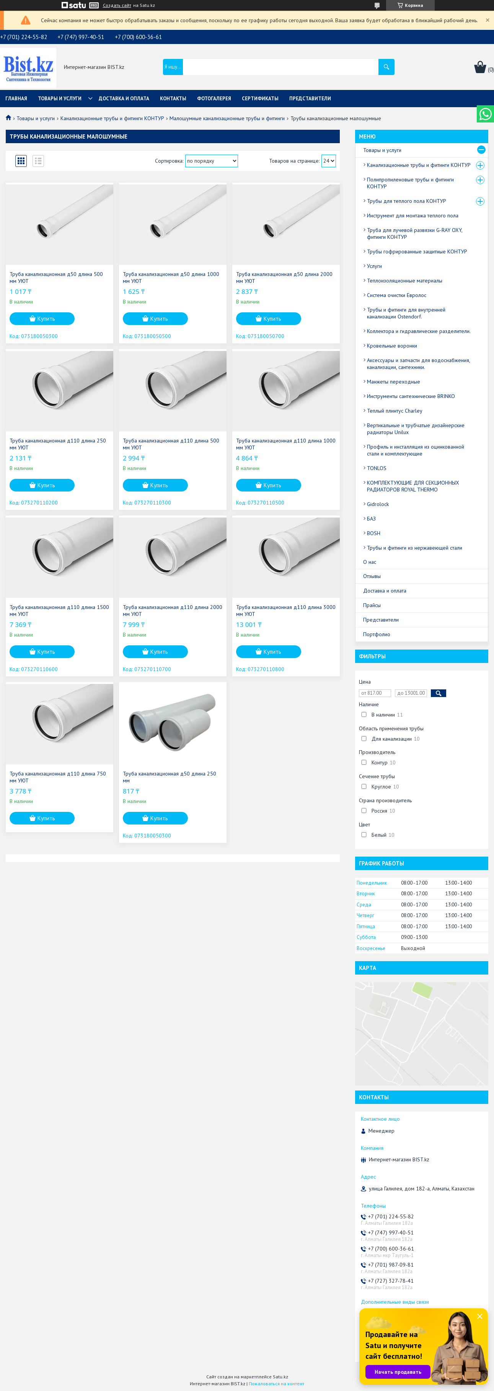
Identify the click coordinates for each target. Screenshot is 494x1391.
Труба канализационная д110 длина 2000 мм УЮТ (172, 610)
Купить (46, 318)
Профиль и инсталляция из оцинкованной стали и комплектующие (415, 450)
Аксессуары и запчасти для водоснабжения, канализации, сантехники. (418, 364)
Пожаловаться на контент (276, 1383)
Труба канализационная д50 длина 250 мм (169, 777)
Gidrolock (378, 504)
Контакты (173, 98)
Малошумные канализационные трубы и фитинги (227, 118)
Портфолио (376, 634)
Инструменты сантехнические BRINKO (411, 396)
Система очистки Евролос (396, 295)
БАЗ (371, 518)
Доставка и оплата (124, 98)
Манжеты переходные (393, 381)
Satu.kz (280, 1377)
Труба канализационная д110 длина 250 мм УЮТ (58, 444)
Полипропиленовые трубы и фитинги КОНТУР (410, 183)
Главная (16, 98)
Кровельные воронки (392, 345)
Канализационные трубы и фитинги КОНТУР (112, 118)
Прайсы (372, 605)
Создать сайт (117, 5)
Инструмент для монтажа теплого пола (412, 215)
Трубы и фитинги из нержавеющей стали (414, 547)
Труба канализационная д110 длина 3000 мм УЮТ (286, 610)
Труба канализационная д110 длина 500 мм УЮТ (171, 444)
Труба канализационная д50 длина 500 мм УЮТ (56, 277)
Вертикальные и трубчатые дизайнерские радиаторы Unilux (416, 429)
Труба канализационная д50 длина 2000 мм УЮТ (284, 277)
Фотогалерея (214, 98)
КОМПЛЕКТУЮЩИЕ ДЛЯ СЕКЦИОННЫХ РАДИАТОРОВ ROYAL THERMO (413, 486)
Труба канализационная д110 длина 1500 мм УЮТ (59, 610)
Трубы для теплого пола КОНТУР (406, 201)
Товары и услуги (60, 98)
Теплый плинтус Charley (394, 410)
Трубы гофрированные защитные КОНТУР (417, 251)
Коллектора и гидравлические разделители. (419, 331)
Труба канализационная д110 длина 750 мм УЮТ (58, 777)
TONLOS (376, 468)
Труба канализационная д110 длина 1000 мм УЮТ (286, 444)
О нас (369, 561)
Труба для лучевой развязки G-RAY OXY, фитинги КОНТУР (414, 233)
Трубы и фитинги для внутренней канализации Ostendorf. (406, 313)
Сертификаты (260, 98)
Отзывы (372, 576)
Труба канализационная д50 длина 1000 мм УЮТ (171, 277)
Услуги (374, 266)
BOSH (373, 533)
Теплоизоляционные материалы (404, 280)
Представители (310, 98)
